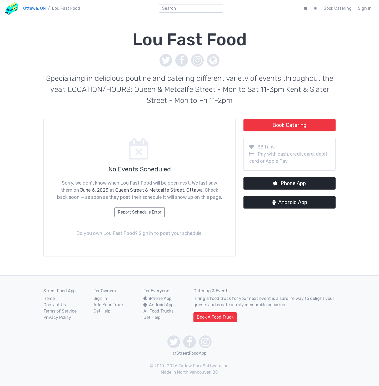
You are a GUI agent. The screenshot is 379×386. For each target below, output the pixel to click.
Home (49, 298)
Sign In (365, 8)
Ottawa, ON (34, 8)
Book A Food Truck (215, 317)
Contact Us (54, 304)
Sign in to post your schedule (170, 233)
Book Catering (337, 8)
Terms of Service (60, 311)
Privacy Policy (57, 317)
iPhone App (289, 183)
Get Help (101, 311)
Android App (289, 202)
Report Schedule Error (139, 212)
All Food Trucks (158, 311)
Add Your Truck (108, 304)
